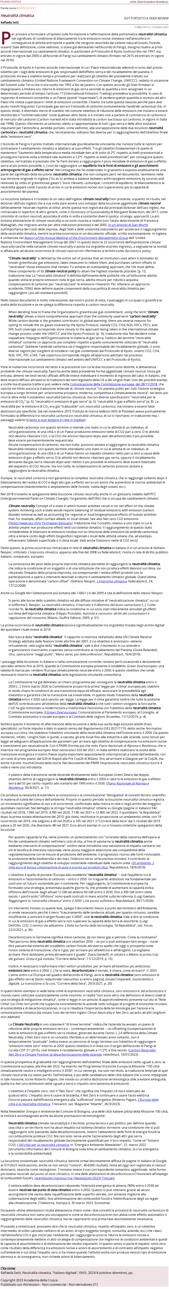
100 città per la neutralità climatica (43, 1145)
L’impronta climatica (112, 581)
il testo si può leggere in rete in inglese (55, 420)
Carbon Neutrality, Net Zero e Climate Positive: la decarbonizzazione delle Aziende (82, 1052)
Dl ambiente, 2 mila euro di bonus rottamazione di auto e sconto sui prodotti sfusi (81, 865)
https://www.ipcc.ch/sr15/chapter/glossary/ (41, 523)
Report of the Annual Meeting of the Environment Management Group (76, 238)
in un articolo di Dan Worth (128, 225)
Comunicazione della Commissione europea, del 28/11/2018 (113, 384)
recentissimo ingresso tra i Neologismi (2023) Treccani (74, 1178)
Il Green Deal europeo (60, 712)
